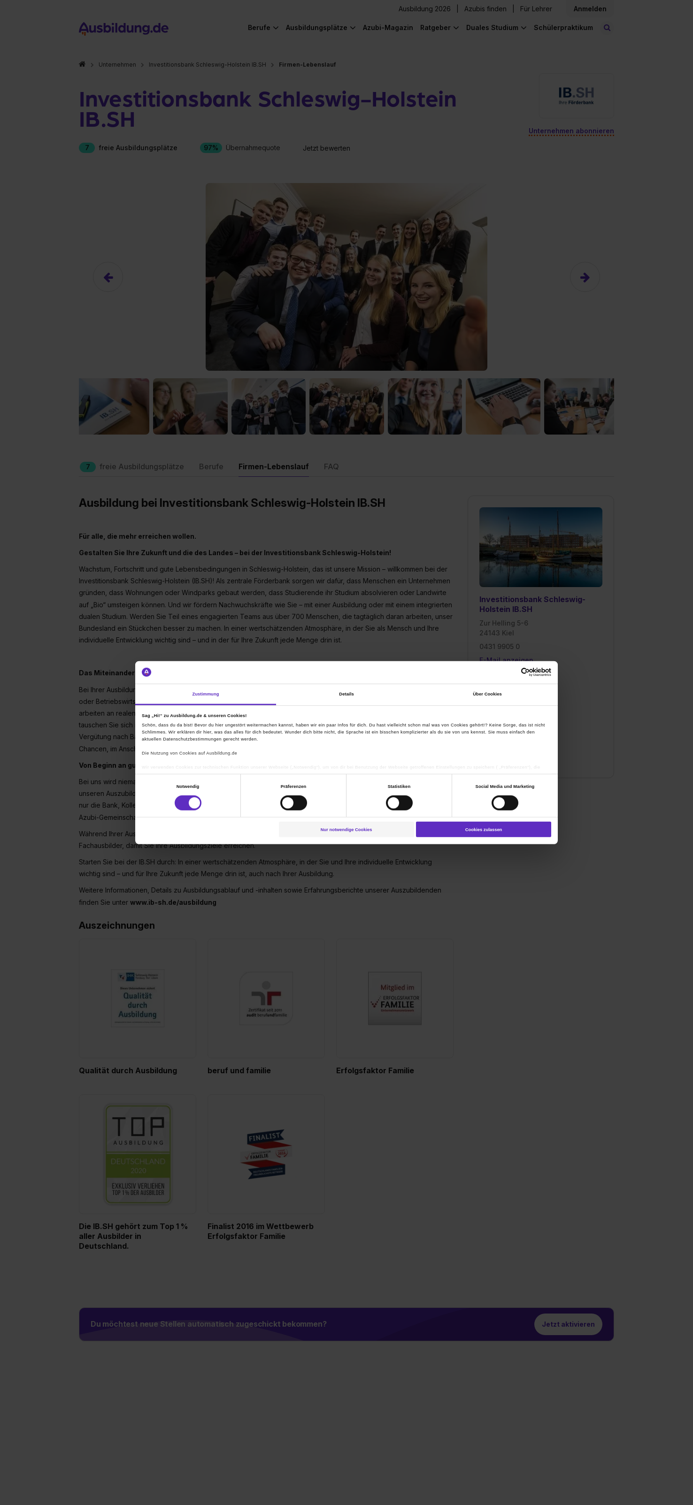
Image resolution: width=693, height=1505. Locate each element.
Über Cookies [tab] (487, 694)
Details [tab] (346, 694)
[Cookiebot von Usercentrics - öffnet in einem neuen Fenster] (510, 672)
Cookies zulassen (483, 829)
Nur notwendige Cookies (346, 829)
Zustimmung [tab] (205, 694)
